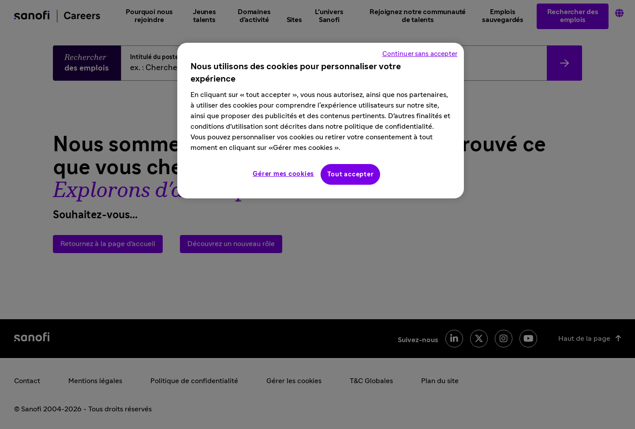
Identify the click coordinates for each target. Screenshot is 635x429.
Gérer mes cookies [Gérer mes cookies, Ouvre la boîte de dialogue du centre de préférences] (283, 174)
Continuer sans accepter (419, 54)
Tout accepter (350, 174)
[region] (320, 120)
